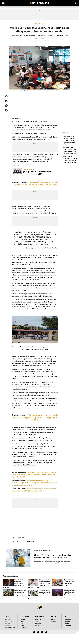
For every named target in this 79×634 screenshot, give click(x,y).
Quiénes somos (69, 619)
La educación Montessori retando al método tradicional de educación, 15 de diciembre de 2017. (35, 184)
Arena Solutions (54, 621)
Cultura (23, 619)
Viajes (22, 625)
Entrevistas (38, 623)
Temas (7, 616)
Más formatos (39, 616)
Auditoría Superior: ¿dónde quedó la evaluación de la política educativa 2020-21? (69, 140)
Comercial (53, 616)
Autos (22, 623)
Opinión (37, 625)
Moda (22, 621)
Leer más (16, 165)
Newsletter (38, 619)
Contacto (67, 623)
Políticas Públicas (10, 627)
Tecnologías (39, 24)
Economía (7, 619)
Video (36, 621)
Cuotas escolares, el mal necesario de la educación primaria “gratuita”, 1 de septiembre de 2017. (35, 417)
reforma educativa (28, 541)
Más (66, 616)
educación (16, 541)
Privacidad (67, 621)
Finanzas (7, 625)
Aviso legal (68, 625)
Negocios (7, 623)
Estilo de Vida (25, 616)
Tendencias (24, 627)
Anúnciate (52, 619)
